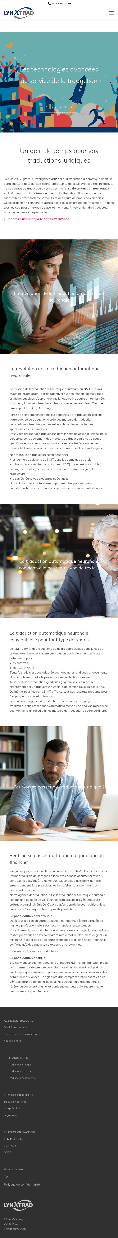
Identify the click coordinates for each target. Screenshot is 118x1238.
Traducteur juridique (20, 1064)
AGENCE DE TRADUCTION (19, 1020)
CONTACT (10, 1145)
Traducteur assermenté (22, 1077)
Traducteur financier (20, 1071)
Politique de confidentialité (22, 1184)
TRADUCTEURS (18, 1057)
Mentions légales (14, 1169)
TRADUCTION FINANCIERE (19, 1132)
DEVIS (7, 1152)
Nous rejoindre (12, 1040)
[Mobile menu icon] (111, 13)
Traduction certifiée (15, 1101)
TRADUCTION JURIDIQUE (19, 1095)
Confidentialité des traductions (22, 1034)
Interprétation (12, 1108)
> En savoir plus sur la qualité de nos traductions (36, 219)
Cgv (6, 1176)
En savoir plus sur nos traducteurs (35, 951)
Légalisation (11, 1115)
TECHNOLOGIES (13, 1138)
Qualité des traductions (17, 1027)
